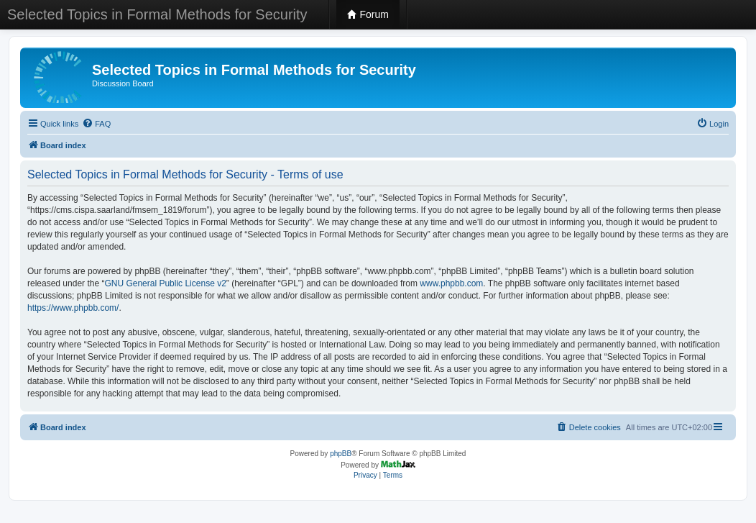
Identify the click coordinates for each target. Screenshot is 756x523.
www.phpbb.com (451, 283)
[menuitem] (96, 123)
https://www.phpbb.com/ (73, 308)
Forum (368, 14)
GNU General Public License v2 (165, 283)
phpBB (340, 454)
